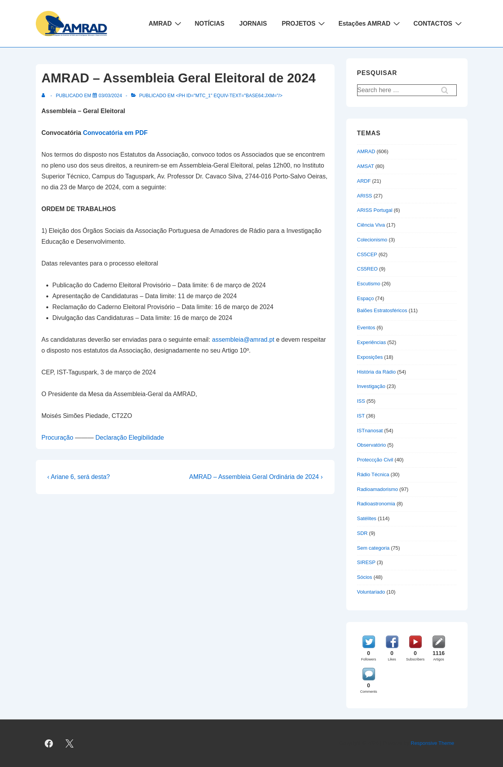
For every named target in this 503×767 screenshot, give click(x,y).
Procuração (58, 437)
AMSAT (365, 166)
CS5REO (367, 269)
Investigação (371, 386)
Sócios (364, 577)
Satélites (367, 518)
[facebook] (49, 743)
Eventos (366, 327)
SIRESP (366, 562)
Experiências (371, 342)
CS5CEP (367, 254)
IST (361, 416)
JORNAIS (253, 23)
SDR (362, 533)
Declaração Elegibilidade (129, 437)
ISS (361, 401)
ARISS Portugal (375, 210)
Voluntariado (371, 592)
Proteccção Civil (375, 460)
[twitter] (69, 743)
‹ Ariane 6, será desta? (78, 476)
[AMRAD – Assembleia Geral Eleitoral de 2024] (110, 95)
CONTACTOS (439, 23)
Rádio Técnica (373, 474)
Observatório (371, 445)
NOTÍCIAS (209, 23)
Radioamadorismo (377, 489)
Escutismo (368, 284)
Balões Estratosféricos (382, 310)
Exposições (370, 357)
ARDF (364, 181)
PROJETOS (304, 23)
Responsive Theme (432, 743)
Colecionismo (372, 240)
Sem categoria (373, 548)
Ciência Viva (371, 225)
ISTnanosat (370, 430)
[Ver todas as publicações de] (45, 95)
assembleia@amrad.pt (243, 339)
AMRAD (166, 23)
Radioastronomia (376, 504)
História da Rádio (376, 372)
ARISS (364, 196)
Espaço (365, 298)
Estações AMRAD (370, 23)
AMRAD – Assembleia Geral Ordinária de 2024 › (255, 476)
